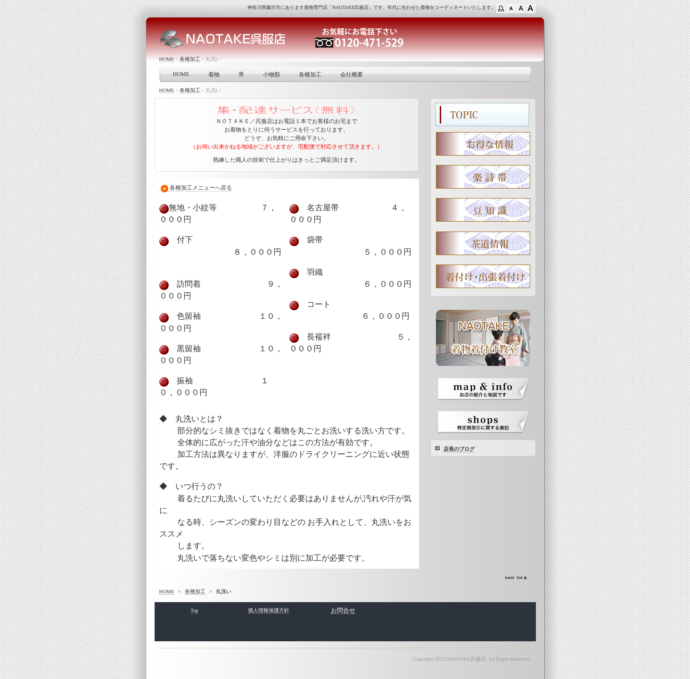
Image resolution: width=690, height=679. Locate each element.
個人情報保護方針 (268, 610)
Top (194, 610)
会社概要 (351, 74)
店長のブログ (459, 449)
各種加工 (190, 59)
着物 (214, 74)
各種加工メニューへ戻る (195, 187)
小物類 (271, 74)
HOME (166, 59)
